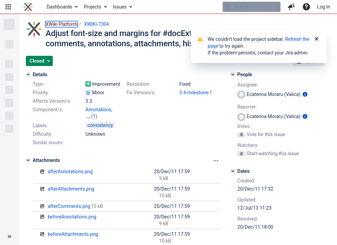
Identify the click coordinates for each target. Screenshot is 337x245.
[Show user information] (305, 94)
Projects (92, 7)
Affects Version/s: (52, 101)
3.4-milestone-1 (195, 92)
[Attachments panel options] (215, 161)
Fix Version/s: (141, 92)
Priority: (41, 92)
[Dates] (232, 171)
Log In (323, 7)
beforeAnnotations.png (72, 216)
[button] (8, 7)
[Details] (28, 74)
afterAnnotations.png (70, 171)
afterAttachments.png (71, 189)
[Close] (316, 39)
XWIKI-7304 (96, 24)
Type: (38, 84)
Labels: (40, 125)
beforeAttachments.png (73, 234)
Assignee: (247, 84)
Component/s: (48, 109)
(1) (94, 116)
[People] (232, 74)
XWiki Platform (61, 24)
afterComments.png (69, 206)
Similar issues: (48, 142)
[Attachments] (28, 160)
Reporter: (247, 107)
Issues (120, 7)
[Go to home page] (28, 7)
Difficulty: (42, 134)
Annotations (98, 109)
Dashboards (59, 7)
